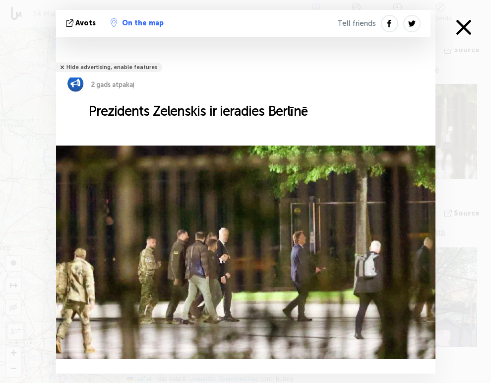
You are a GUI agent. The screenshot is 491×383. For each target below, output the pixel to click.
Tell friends (356, 23)
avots (82, 23)
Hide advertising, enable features (111, 67)
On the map (137, 22)
